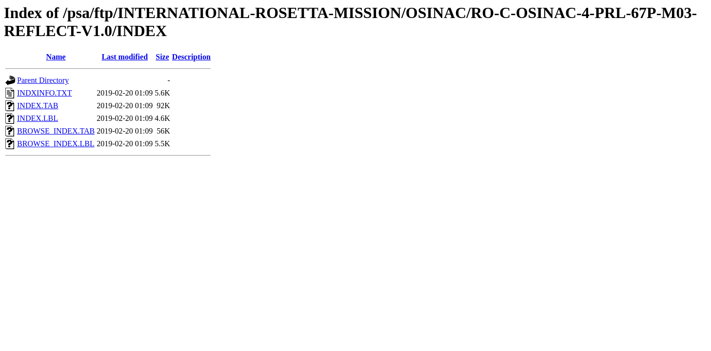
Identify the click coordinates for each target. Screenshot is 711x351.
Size (162, 57)
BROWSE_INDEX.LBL (56, 143)
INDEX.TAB (37, 105)
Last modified (124, 57)
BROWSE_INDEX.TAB (56, 131)
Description (191, 57)
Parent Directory (43, 80)
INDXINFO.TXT (44, 93)
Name (56, 57)
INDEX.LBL (37, 118)
